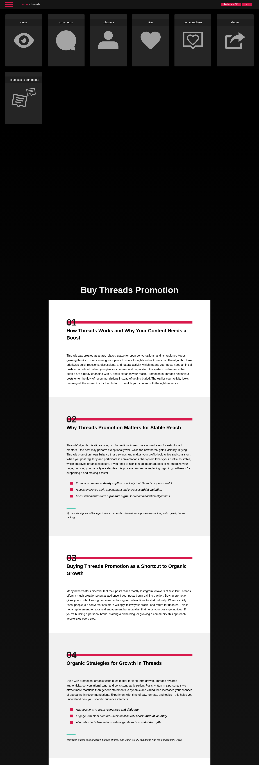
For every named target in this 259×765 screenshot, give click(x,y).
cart (246, 4)
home (24, 4)
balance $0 (231, 4)
